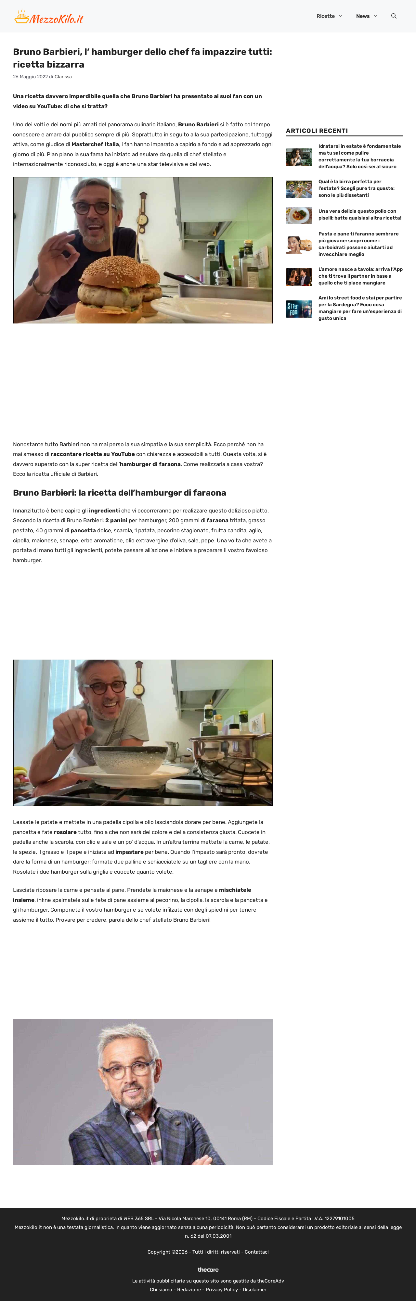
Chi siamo (161, 1290)
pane (118, 890)
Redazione (189, 1290)
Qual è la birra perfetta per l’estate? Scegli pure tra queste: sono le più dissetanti (356, 188)
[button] (394, 16)
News (370, 16)
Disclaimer (254, 1290)
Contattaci (257, 1252)
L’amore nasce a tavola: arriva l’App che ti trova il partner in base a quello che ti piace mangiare (360, 276)
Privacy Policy (222, 1290)
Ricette (333, 16)
